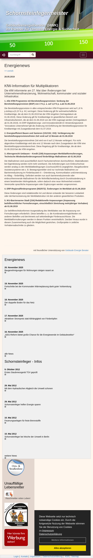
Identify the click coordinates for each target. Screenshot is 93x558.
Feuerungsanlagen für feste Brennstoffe (23, 420)
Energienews (15, 260)
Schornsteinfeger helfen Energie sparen (23, 404)
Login (16, 556)
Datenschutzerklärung (50, 534)
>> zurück (8, 71)
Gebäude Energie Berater (77, 250)
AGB (67, 556)
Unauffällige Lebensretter (14, 485)
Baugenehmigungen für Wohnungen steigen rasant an (29, 270)
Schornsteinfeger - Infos (23, 361)
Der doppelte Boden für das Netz (19, 302)
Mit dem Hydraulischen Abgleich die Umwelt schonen (29, 388)
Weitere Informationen (62, 540)
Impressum (48, 530)
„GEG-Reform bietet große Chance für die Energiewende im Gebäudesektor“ (39, 335)
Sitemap (75, 556)
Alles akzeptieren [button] (62, 548)
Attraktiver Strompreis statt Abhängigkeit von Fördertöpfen (31, 318)
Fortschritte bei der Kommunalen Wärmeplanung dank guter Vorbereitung (38, 286)
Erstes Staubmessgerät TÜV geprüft (21, 372)
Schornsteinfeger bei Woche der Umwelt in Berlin (27, 437)
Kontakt (24, 556)
